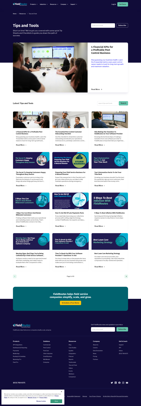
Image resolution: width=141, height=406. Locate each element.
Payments (16, 350)
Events (71, 371)
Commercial (46, 345)
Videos (71, 368)
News (94, 353)
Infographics (72, 353)
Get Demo (122, 4)
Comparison (72, 377)
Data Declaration (98, 350)
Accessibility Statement (73, 396)
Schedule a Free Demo (70, 303)
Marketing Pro (17, 359)
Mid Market (46, 359)
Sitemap (84, 396)
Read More (96, 89)
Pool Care (46, 350)
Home (14, 13)
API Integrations (17, 345)
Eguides (71, 350)
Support (121, 345)
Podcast (71, 356)
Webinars (71, 374)
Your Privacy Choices (95, 396)
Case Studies (72, 347)
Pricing (95, 356)
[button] (122, 25)
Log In (114, 4)
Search (123, 103)
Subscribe (122, 25)
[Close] (61, 392)
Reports (71, 359)
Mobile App (16, 353)
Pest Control (46, 347)
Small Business (47, 356)
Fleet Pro (15, 362)
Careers (95, 347)
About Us (95, 345)
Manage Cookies (41, 401)
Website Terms (32, 397)
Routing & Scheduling (19, 356)
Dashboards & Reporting (20, 347)
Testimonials (72, 362)
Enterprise (46, 362)
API (120, 347)
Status (121, 350)
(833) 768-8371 (123, 353)
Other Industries (48, 353)
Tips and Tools (73, 365)
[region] (32, 397)
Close (56, 401)
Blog (70, 345)
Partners (95, 359)
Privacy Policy (43, 397)
